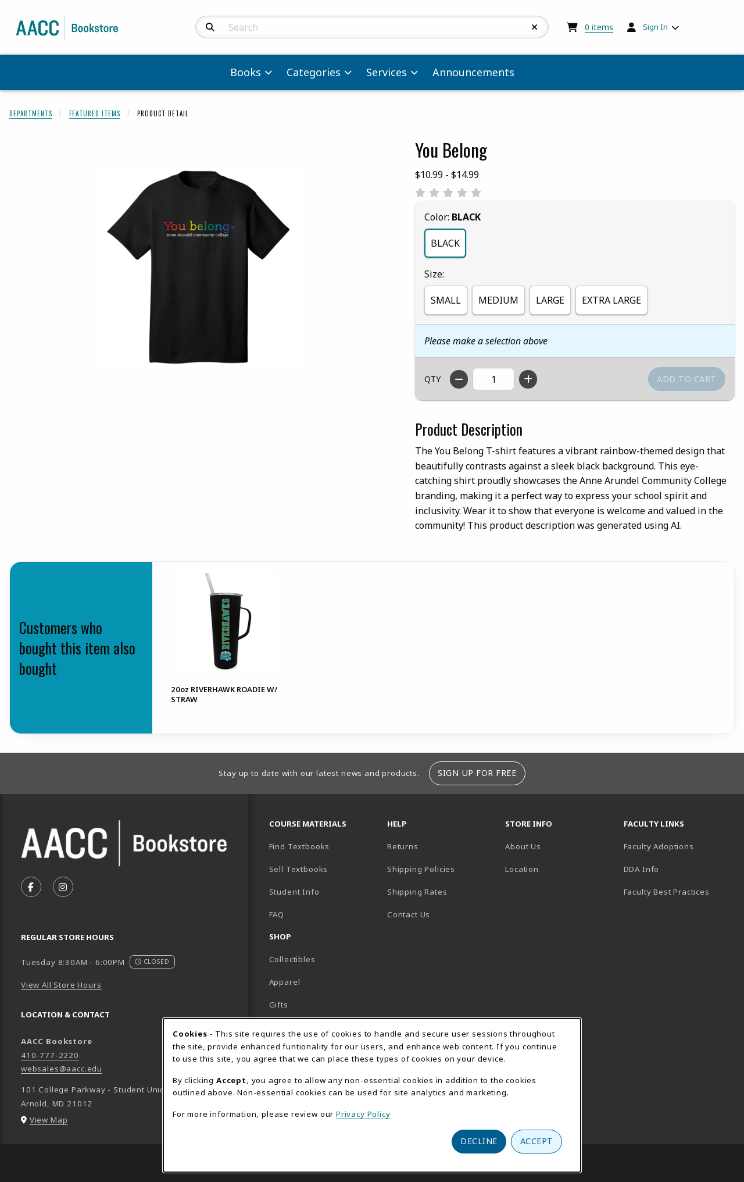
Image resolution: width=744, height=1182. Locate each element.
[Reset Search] (535, 27)
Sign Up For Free (477, 772)
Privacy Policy (363, 1114)
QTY (432, 378)
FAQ (276, 914)
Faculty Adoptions (659, 846)
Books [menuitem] (245, 72)
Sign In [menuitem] (655, 27)
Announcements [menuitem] (473, 72)
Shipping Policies (421, 869)
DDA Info (642, 869)
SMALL (446, 300)
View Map (49, 1120)
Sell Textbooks (298, 869)
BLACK (445, 243)
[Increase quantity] (528, 379)
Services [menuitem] (386, 72)
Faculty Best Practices (667, 891)
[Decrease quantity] (459, 379)
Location (559, 868)
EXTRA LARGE (611, 300)
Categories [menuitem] (314, 72)
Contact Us (408, 914)
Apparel (285, 982)
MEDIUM (498, 300)
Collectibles (292, 959)
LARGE (550, 300)
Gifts (278, 1004)
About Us (523, 846)
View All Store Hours (61, 985)
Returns (403, 846)
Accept (536, 1141)
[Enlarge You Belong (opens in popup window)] (198, 267)
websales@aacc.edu (61, 1068)
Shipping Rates (417, 891)
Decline (479, 1141)
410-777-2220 (50, 1055)
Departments (30, 113)
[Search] (210, 27)
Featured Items (94, 113)
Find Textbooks (299, 846)
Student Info (294, 891)
